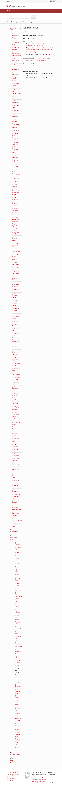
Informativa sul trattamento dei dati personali (13, 774)
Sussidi (15, 321)
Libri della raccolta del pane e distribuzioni (18, 678)
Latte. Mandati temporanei (15, 352)
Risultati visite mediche (16, 450)
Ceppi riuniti (14, 531)
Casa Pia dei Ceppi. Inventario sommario (38, 52)
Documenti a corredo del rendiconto (16, 125)
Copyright (11, 778)
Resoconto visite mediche (16, 454)
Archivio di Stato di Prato (33, 66)
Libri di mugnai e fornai (17, 691)
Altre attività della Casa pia (15, 513)
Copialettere (15, 73)
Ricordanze (18, 627)
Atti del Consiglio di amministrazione (17, 60)
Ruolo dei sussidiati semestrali (15, 310)
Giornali (18, 552)
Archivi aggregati (15, 525)
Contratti (17, 543)
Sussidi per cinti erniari (16, 378)
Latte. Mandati (14, 347)
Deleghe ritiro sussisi (15, 329)
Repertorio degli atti (16, 48)
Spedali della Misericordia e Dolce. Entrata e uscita (18, 597)
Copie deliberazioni (15, 39)
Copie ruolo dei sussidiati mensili (14, 302)
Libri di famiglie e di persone (13, 760)
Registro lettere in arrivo (15, 85)
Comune (17, 589)
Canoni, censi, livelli (15, 198)
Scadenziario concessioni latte (15, 340)
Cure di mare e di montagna (15, 401)
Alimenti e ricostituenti (15, 490)
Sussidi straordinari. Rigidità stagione (15, 415)
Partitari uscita (15, 134)
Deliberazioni (16, 34)
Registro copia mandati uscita (16, 144)
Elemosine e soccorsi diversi (16, 388)
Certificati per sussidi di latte (15, 359)
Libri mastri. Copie (16, 250)
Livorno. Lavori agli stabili (15, 245)
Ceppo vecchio (15, 754)
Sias (8, 1)
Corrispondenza (16, 97)
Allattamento (16, 464)
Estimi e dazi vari (17, 623)
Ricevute (15, 179)
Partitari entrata (15, 139)
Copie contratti (14, 185)
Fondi (24, 22)
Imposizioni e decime (18, 611)
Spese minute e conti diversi (17, 741)
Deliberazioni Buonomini (16, 278)
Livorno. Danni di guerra (15, 238)
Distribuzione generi (16, 422)
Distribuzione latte (16, 476)
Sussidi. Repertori (15, 325)
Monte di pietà (17, 584)
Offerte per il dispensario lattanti (16, 496)
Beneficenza (15, 428)
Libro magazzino (15, 165)
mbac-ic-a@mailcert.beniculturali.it (39, 780)
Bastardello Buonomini (15, 284)
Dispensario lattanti (15, 433)
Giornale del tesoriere (15, 111)
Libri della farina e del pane (17, 703)
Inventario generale (16, 268)
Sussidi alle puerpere (16, 369)
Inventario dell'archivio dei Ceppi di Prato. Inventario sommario (40, 44)
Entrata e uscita (18, 548)
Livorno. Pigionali (15, 225)
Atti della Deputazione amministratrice (16, 53)
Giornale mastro (15, 106)
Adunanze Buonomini (15, 290)
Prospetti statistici (15, 501)
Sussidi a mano (15, 383)
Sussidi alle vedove (16, 364)
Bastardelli (16, 65)
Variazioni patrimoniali (15, 272)
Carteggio (17, 605)
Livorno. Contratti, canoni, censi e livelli (16, 231)
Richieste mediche (15, 459)
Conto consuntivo (15, 120)
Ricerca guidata (15, 22)
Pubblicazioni (16, 68)
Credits (10, 780)
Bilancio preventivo (15, 101)
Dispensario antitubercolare (16, 507)
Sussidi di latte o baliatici (15, 439)
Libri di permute (17, 748)
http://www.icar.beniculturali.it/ (45, 783)
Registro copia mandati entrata (16, 150)
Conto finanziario (15, 115)
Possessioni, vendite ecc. (18, 558)
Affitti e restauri (15, 214)
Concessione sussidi (15, 316)
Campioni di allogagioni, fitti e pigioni (18, 636)
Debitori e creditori (15, 161)
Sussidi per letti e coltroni (16, 374)
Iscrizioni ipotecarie (15, 209)
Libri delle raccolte (17, 617)
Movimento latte (15, 469)
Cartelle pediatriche (15, 445)
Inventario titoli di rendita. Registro (16, 256)
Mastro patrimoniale (15, 263)
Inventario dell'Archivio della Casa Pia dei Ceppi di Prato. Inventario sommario (40, 48)
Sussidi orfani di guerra (15, 395)
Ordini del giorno (15, 43)
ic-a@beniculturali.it (41, 778)
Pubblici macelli (18, 580)
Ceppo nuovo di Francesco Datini (14, 537)
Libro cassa (14, 170)
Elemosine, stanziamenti (18, 644)
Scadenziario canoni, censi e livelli (16, 192)
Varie (17, 563)
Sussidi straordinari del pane (15, 407)
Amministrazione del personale (17, 520)
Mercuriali (15, 181)
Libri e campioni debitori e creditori (17, 663)
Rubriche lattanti (15, 486)
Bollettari (15, 130)
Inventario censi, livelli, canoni (16, 203)
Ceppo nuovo (48, 54)
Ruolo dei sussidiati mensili (15, 295)
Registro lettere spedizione (15, 78)
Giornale (17, 697)
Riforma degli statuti (17, 569)
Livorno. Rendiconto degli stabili (15, 219)
